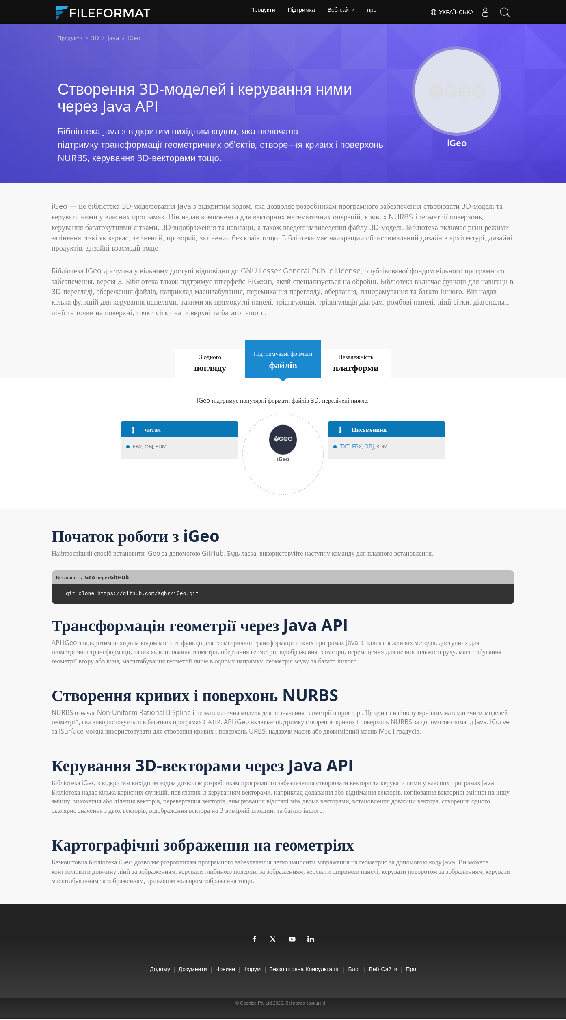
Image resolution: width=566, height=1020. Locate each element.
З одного (198, 363)
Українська (450, 12)
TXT (344, 446)
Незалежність (367, 363)
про (374, 12)
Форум (248, 969)
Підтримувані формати (283, 359)
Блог (365, 969)
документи (175, 969)
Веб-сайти (342, 12)
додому (135, 969)
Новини (215, 969)
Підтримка (300, 12)
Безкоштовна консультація (308, 969)
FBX (356, 446)
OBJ (367, 446)
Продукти (260, 12)
